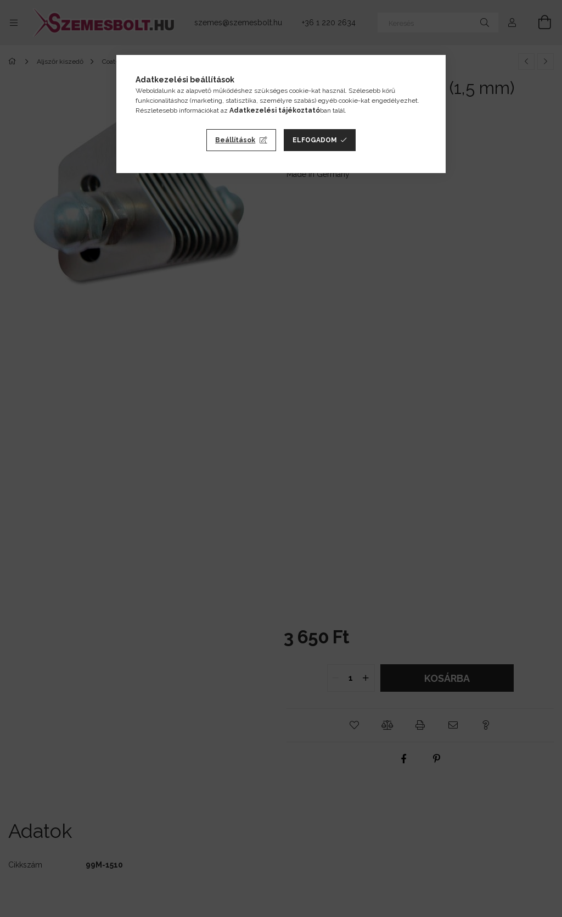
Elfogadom (315, 140)
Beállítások (235, 140)
